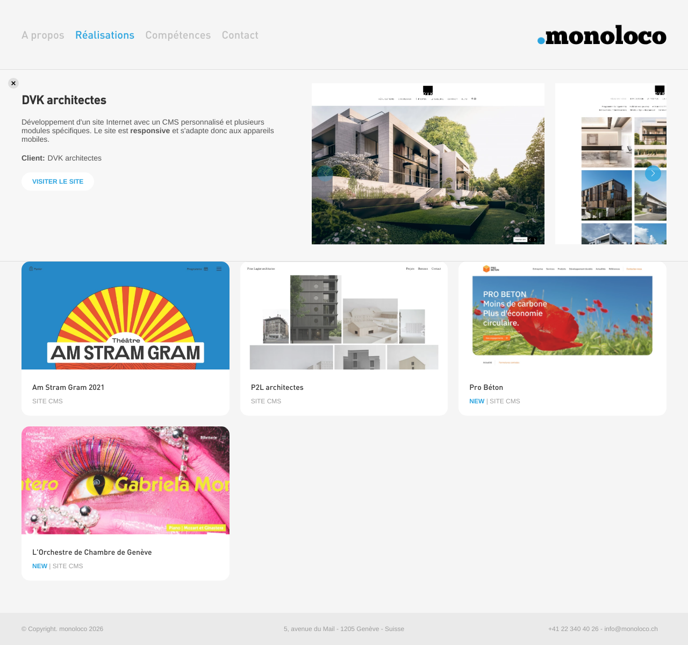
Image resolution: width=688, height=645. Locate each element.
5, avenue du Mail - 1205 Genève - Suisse (344, 629)
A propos (43, 34)
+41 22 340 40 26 (573, 629)
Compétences (178, 34)
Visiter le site (57, 181)
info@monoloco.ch (631, 629)
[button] (653, 173)
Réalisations (105, 34)
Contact (240, 34)
